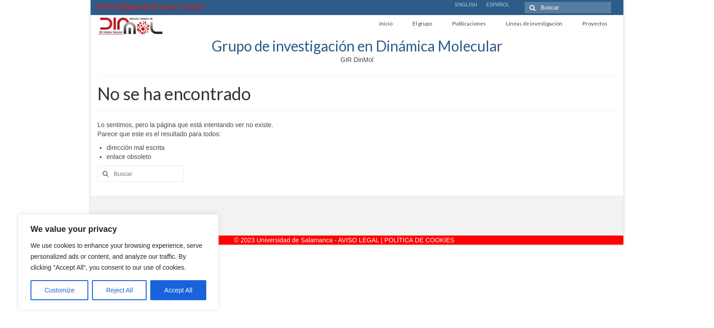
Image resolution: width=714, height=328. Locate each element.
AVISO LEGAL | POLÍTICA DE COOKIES (396, 240)
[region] (118, 262)
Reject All (119, 290)
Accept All (178, 290)
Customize (60, 290)
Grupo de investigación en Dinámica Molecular (357, 46)
